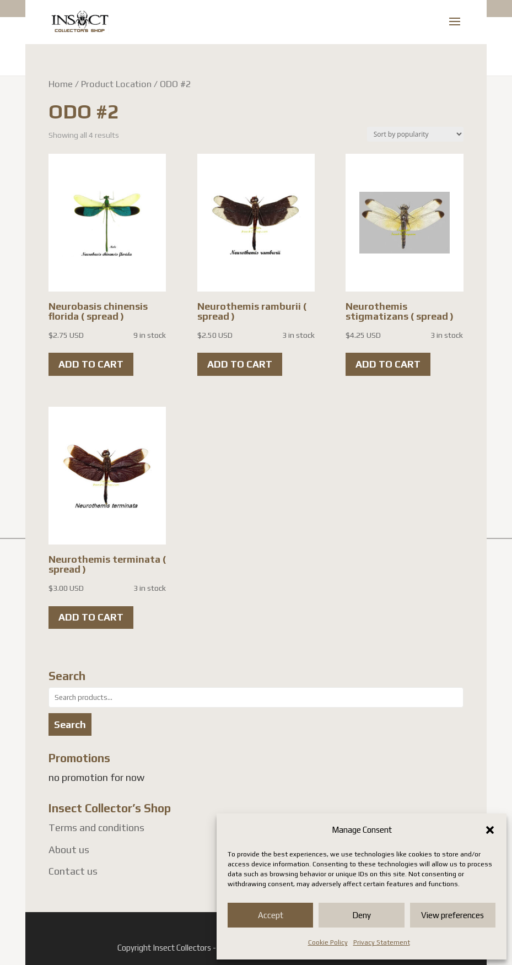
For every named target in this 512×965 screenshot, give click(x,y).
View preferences (452, 915)
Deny (361, 915)
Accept (270, 915)
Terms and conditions (96, 827)
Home (60, 83)
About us (68, 849)
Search (70, 724)
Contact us (73, 871)
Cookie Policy (328, 942)
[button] (489, 829)
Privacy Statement (381, 942)
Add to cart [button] (90, 364)
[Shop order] (415, 134)
